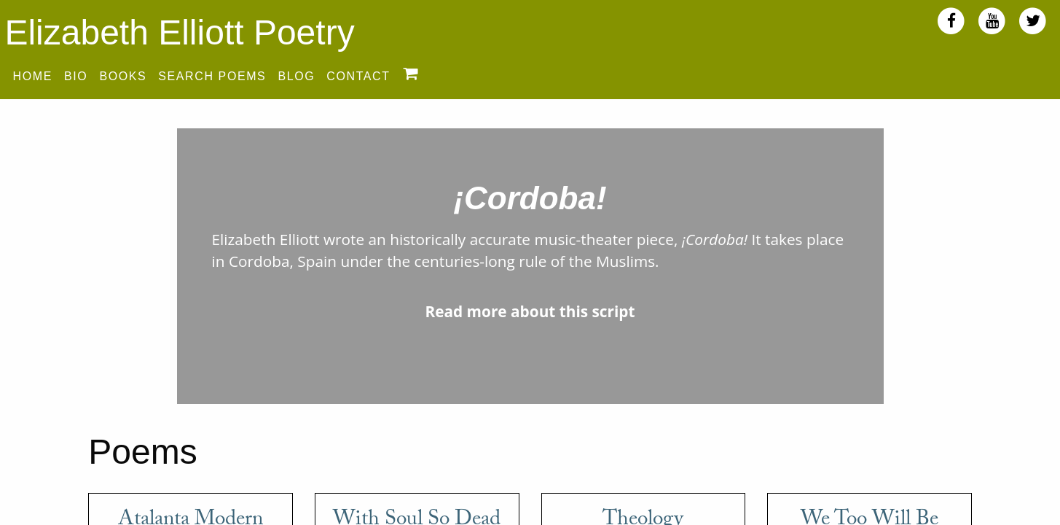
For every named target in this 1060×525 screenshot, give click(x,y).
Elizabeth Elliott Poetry (179, 32)
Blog (296, 76)
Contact (358, 76)
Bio (75, 76)
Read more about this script (530, 311)
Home (32, 76)
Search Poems (212, 76)
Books (122, 76)
